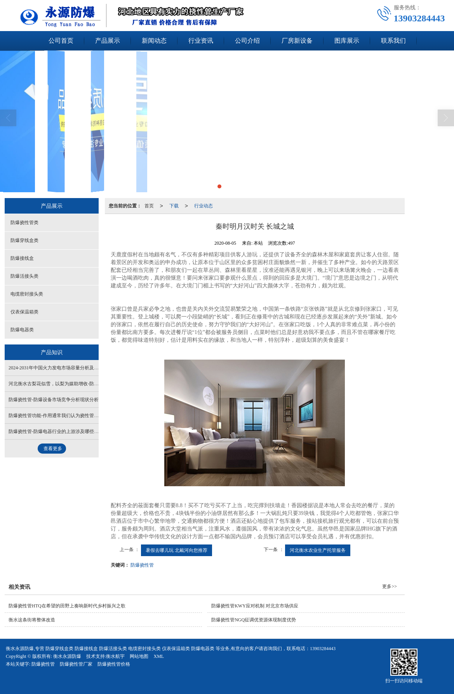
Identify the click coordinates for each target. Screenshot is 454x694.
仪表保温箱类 (24, 312)
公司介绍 (247, 40)
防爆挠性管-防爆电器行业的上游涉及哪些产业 (56, 431)
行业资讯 (200, 40)
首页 (149, 206)
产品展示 (107, 40)
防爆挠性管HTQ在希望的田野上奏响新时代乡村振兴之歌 (67, 606)
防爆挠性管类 (24, 222)
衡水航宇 (115, 656)
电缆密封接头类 (26, 294)
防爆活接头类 (24, 276)
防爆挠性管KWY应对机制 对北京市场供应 (254, 606)
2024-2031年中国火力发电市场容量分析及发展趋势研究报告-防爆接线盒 (82, 367)
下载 (174, 206)
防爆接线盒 (22, 258)
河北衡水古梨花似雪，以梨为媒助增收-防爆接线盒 (61, 383)
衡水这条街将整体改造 (32, 620)
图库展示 (346, 40)
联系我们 (393, 40)
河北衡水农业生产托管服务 (318, 550)
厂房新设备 (297, 40)
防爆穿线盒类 (24, 240)
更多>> (389, 586)
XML (158, 656)
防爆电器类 (22, 329)
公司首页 (61, 40)
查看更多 (52, 448)
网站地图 (139, 656)
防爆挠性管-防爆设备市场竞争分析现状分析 (54, 399)
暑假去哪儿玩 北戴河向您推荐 (176, 550)
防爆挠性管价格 (113, 664)
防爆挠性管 (142, 565)
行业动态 (203, 206)
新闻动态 (154, 40)
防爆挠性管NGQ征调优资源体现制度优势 (253, 620)
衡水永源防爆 (67, 656)
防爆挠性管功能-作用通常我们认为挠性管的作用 (58, 415)
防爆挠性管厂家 (76, 664)
